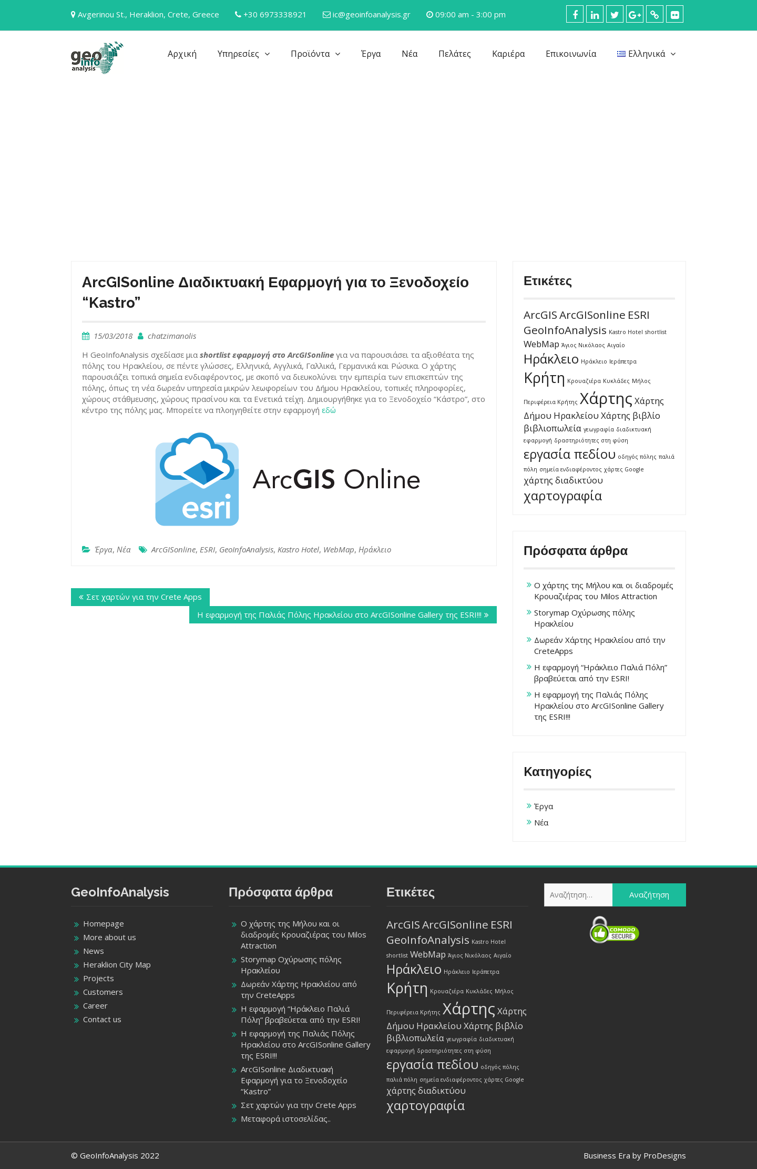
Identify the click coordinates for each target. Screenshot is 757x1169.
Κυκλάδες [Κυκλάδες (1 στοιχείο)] (616, 381)
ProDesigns (664, 1155)
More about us (109, 937)
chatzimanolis (172, 335)
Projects (98, 978)
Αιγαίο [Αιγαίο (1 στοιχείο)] (616, 345)
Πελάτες (454, 53)
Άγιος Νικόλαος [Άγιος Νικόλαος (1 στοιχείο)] (583, 345)
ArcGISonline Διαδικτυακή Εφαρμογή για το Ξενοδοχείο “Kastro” (294, 1080)
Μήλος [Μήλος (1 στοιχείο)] (641, 381)
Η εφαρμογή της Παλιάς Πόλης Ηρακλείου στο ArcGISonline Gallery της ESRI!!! (339, 614)
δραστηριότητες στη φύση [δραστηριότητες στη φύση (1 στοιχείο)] (591, 440)
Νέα (409, 53)
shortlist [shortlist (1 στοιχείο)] (656, 332)
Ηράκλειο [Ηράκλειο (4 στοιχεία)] (551, 358)
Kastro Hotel (298, 549)
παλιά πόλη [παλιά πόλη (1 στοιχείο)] (401, 1079)
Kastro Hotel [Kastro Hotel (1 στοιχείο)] (626, 332)
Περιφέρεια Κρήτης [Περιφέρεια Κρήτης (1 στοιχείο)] (551, 402)
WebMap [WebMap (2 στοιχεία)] (541, 344)
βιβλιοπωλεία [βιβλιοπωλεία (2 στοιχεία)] (552, 428)
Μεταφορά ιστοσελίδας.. (286, 1118)
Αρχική (182, 53)
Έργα (371, 53)
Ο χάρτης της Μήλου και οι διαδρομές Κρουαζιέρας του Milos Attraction (603, 590)
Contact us (102, 1019)
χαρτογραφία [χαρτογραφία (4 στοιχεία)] (563, 495)
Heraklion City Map (117, 964)
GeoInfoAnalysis (246, 549)
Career (95, 1005)
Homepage (103, 923)
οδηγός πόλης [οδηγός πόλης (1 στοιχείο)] (637, 456)
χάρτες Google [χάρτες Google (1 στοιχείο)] (624, 469)
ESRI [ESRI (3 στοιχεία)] (639, 314)
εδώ (329, 410)
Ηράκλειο (375, 549)
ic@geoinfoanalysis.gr (372, 14)
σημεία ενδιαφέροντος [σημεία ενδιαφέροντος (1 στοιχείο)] (570, 469)
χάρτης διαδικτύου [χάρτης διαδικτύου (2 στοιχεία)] (563, 480)
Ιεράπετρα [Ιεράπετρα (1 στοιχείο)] (623, 361)
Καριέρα (508, 53)
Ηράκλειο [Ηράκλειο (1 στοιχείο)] (594, 361)
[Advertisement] (378, 161)
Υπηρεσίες (238, 53)
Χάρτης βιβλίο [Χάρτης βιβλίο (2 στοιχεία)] (630, 415)
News (93, 950)
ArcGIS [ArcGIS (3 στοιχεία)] (540, 314)
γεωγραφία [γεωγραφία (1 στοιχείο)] (599, 429)
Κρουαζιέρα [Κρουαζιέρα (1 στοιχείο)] (584, 381)
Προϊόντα (310, 53)
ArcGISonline (173, 549)
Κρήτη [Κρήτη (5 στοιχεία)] (544, 377)
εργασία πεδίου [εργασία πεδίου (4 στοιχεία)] (570, 453)
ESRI (207, 549)
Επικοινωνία (571, 53)
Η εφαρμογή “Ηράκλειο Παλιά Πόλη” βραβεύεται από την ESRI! (600, 672)
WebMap (338, 549)
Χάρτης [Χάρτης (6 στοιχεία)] (606, 398)
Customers (103, 991)
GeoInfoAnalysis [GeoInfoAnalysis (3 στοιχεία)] (565, 330)
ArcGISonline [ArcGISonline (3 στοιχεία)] (592, 314)
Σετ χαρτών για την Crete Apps (144, 596)
